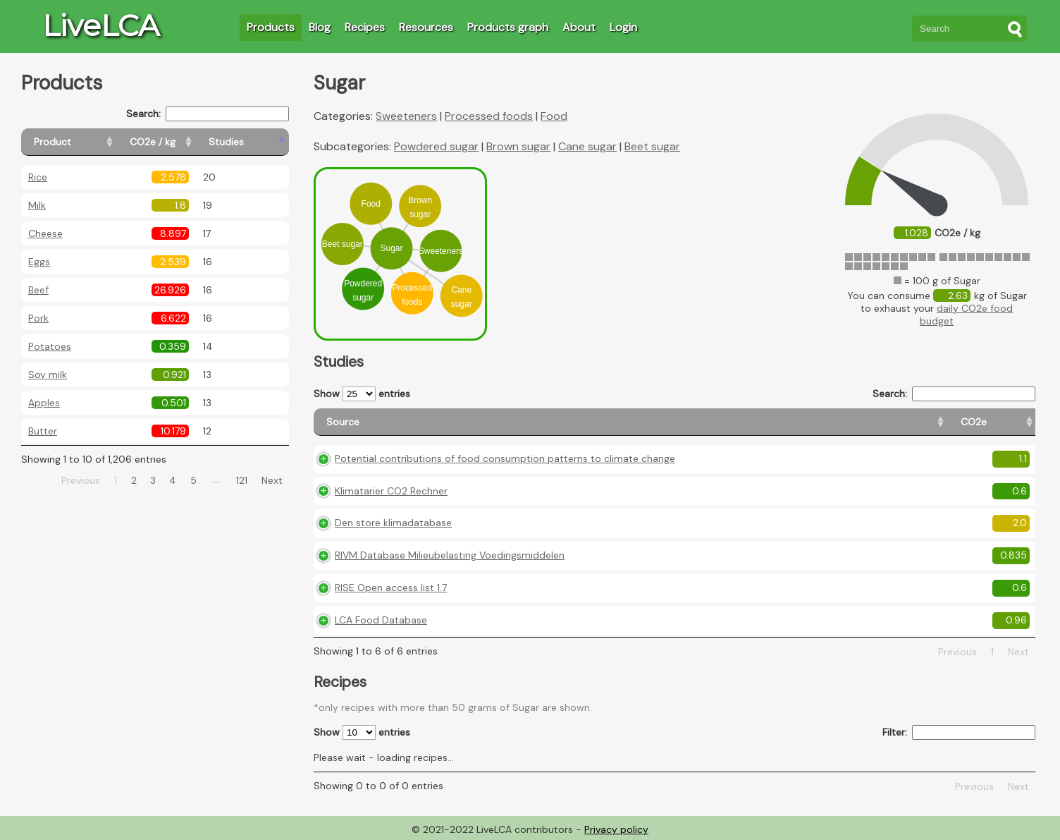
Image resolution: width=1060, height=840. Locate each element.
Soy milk (47, 374)
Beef (38, 290)
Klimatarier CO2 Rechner (391, 491)
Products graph (507, 27)
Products (271, 27)
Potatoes (49, 346)
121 (241, 480)
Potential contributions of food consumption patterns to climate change (505, 458)
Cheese (45, 233)
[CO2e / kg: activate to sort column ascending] (188, 142)
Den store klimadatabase (393, 522)
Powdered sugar (436, 146)
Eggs (39, 261)
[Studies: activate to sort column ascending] (258, 142)
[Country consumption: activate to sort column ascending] (910, 422)
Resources (426, 27)
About (579, 27)
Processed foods (489, 116)
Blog (320, 27)
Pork (38, 318)
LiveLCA (100, 25)
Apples (44, 402)
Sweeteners (406, 116)
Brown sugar (518, 146)
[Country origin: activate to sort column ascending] (796, 422)
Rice (37, 177)
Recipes (365, 27)
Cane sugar (587, 146)
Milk (37, 205)
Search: (207, 113)
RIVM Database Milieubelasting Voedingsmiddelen (450, 555)
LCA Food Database (381, 620)
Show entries (362, 393)
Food (554, 116)
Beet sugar (652, 146)
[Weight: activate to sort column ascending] (1007, 422)
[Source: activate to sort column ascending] (504, 422)
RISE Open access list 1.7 (391, 587)
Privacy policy (616, 829)
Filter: (958, 732)
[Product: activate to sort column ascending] (85, 142)
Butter (42, 431)
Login (623, 27)
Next (272, 480)
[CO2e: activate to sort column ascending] (721, 422)
